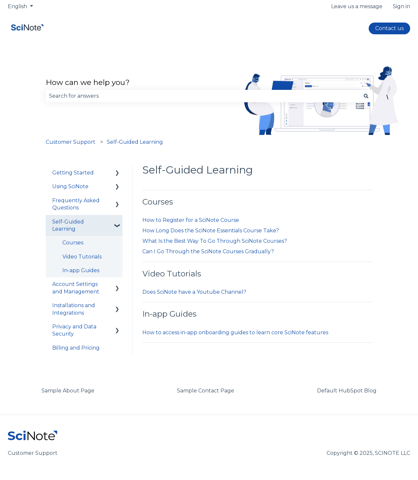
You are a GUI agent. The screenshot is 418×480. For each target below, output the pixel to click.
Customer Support (70, 142)
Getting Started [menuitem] (73, 173)
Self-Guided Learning (135, 142)
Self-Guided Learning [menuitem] (68, 225)
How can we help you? (88, 82)
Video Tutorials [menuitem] (82, 257)
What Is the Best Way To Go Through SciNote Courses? (214, 241)
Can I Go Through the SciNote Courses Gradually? (208, 251)
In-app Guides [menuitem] (80, 270)
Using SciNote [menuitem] (70, 186)
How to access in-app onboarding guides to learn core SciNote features (235, 332)
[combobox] (203, 96)
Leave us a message (356, 6)
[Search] (366, 96)
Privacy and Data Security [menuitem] (74, 330)
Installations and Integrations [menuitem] (73, 309)
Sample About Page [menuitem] (67, 391)
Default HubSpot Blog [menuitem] (347, 391)
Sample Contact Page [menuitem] (205, 391)
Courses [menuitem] (72, 243)
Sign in (401, 6)
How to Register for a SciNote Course (190, 220)
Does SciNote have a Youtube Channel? (194, 292)
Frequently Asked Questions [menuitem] (76, 204)
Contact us (389, 28)
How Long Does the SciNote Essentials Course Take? (210, 230)
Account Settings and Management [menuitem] (75, 287)
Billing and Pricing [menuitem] (76, 348)
